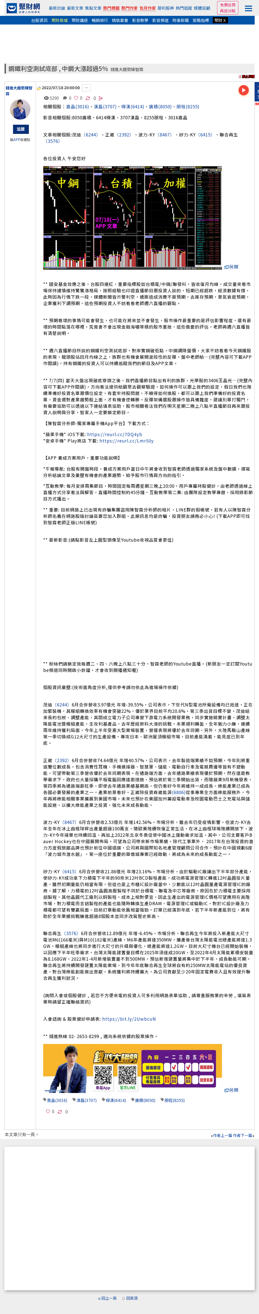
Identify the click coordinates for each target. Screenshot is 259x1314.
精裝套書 (120, 20)
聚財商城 (59, 20)
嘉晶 (70, 106)
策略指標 (201, 20)
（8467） (164, 134)
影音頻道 (160, 20)
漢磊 (80, 1100)
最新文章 (75, 8)
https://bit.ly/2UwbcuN (129, 1019)
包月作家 (147, 8)
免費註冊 (228, 4)
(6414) (137, 106)
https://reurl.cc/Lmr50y (126, 440)
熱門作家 (129, 8)
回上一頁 (109, 1298)
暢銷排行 (100, 20)
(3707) (110, 106)
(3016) (82, 106)
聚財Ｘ (220, 20)
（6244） (91, 134)
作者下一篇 (244, 1135)
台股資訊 (39, 20)
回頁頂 (132, 1298)
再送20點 (228, 10)
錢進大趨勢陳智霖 (127, 69)
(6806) (179, 792)
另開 (231, 266)
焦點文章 (93, 8)
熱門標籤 (111, 8)
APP (16, 139)
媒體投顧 (202, 8)
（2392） (124, 134)
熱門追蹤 (184, 8)
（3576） (53, 141)
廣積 (153, 106)
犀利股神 (166, 8)
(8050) (165, 106)
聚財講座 (80, 20)
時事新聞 (180, 20)
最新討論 (57, 8)
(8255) (192, 106)
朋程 (181, 106)
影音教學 (140, 20)
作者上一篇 (221, 1135)
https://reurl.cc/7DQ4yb (114, 434)
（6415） (205, 134)
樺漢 (126, 106)
